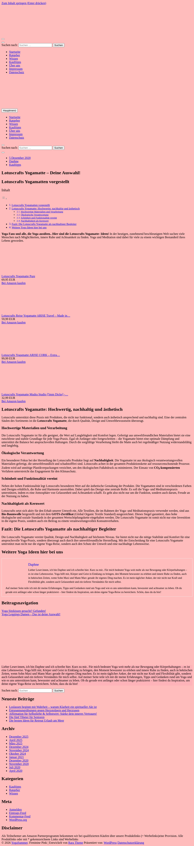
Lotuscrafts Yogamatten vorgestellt (31, 205)
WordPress (110, 842)
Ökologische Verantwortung (34, 214)
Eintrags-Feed (17, 813)
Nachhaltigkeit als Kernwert (34, 220)
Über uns (14, 65)
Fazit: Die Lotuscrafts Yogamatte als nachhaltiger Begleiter (44, 224)
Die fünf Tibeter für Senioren (27, 717)
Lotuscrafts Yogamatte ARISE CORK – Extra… (31, 355)
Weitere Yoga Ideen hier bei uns (29, 227)
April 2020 (15, 770)
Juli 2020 (14, 767)
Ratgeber (14, 55)
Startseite (14, 51)
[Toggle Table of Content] (4, 198)
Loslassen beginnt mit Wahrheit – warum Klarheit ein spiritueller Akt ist (53, 707)
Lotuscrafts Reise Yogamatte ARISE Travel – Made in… (36, 315)
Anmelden (15, 809)
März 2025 (15, 743)
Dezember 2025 (18, 736)
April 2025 (15, 740)
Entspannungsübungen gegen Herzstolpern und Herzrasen (44, 710)
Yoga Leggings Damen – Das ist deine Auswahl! (31, 614)
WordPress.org (18, 819)
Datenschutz (16, 72)
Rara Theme (75, 842)
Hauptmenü (9, 110)
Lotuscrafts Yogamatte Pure (18, 276)
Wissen (13, 58)
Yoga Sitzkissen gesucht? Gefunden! (24, 610)
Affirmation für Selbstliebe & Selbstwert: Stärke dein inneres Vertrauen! (53, 713)
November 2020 (19, 764)
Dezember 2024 (18, 746)
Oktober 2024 (17, 753)
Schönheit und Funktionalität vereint (39, 217)
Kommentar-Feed (20, 816)
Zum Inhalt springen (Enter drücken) (24, 3)
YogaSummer (19, 842)
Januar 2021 (16, 757)
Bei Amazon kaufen (14, 283)
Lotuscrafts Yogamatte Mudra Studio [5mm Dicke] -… (35, 394)
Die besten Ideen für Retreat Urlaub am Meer (36, 720)
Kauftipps (15, 62)
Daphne (14, 161)
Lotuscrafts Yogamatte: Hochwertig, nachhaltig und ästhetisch (46, 208)
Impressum (16, 68)
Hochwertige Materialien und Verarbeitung (42, 211)
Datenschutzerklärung (130, 842)
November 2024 (19, 750)
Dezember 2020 (18, 760)
